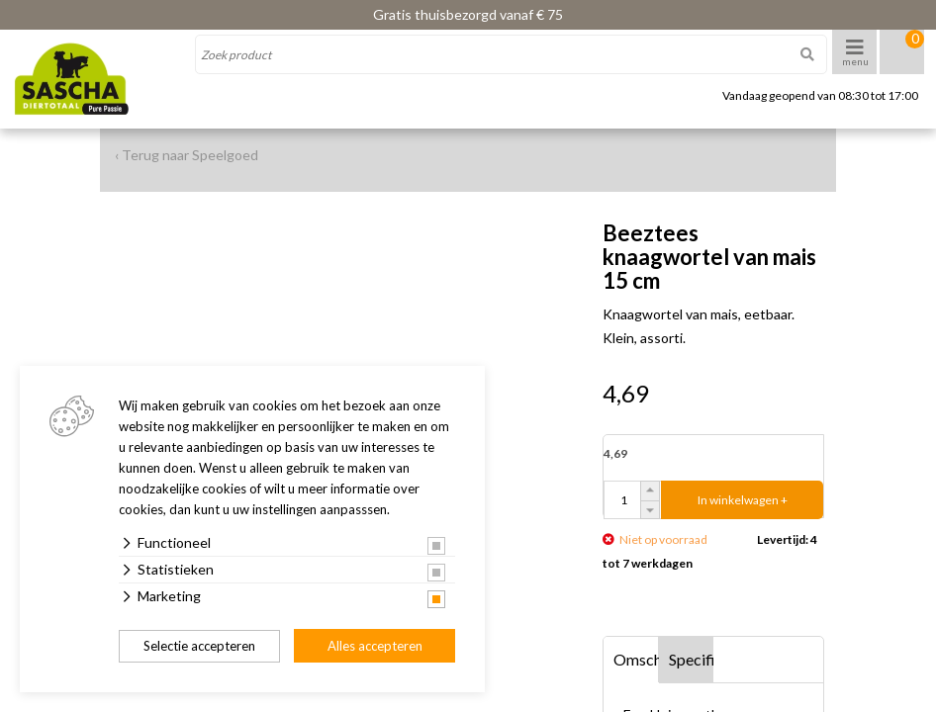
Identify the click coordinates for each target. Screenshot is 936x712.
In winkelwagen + (743, 499)
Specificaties (691, 659)
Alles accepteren (375, 646)
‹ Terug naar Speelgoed (186, 154)
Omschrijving (636, 659)
